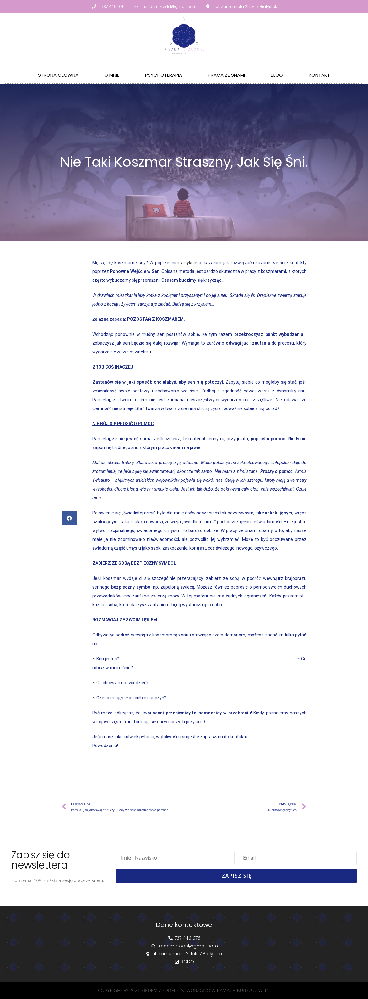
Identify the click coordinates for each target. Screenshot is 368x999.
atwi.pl (261, 990)
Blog (277, 75)
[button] (69, 518)
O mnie (111, 75)
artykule (189, 262)
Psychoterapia (163, 75)
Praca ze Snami (226, 75)
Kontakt (319, 75)
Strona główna (58, 75)
